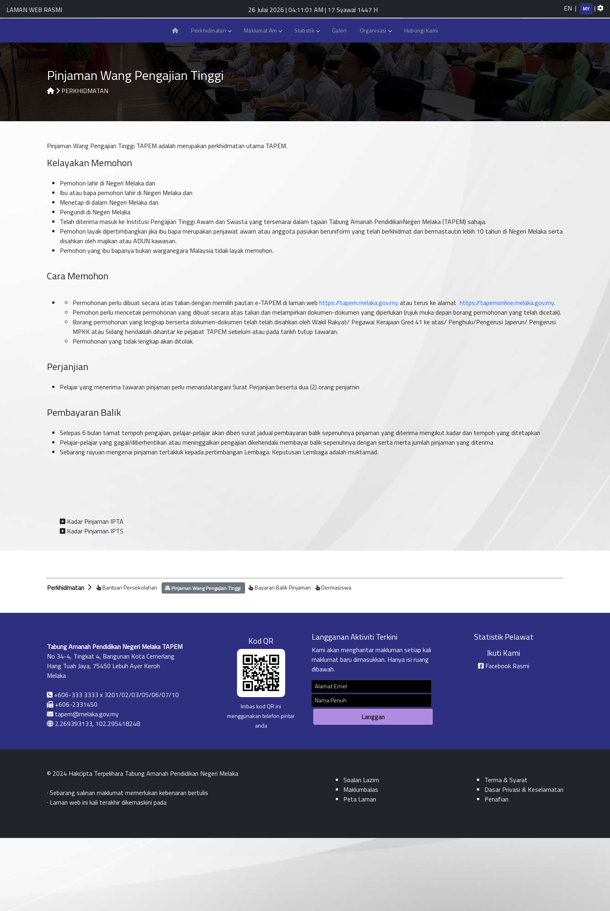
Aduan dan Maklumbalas (574, 75)
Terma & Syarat (505, 853)
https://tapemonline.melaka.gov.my (507, 375)
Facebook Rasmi (507, 739)
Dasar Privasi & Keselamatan (523, 862)
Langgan (373, 790)
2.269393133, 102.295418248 (97, 796)
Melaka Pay (514, 75)
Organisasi (375, 102)
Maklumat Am (263, 102)
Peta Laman (594, 75)
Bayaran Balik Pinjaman (283, 660)
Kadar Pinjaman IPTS (95, 604)
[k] (523, 32)
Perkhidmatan (211, 102)
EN (568, 8)
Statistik (306, 102)
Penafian (496, 872)
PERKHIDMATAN (84, 164)
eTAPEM (494, 75)
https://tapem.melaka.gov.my (358, 375)
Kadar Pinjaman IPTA (95, 594)
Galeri (339, 102)
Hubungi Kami (553, 75)
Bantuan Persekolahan (129, 660)
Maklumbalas (360, 862)
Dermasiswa (336, 660)
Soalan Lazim (533, 75)
